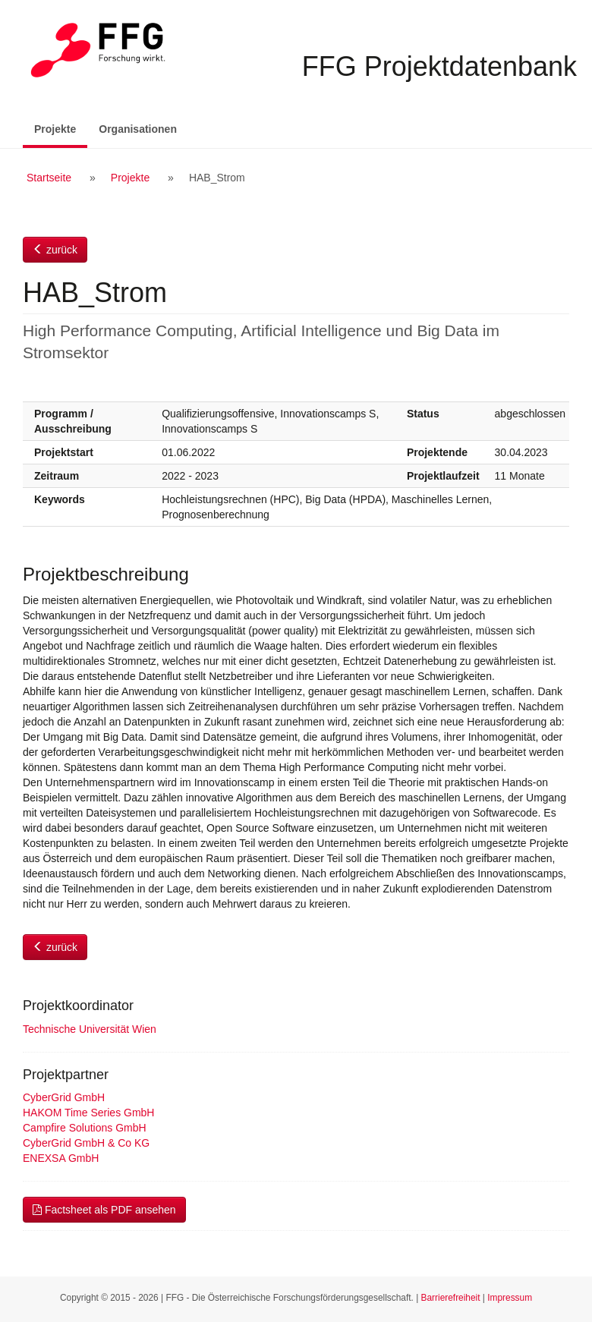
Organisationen (138, 129)
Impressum (509, 1297)
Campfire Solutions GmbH (84, 1128)
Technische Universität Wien (89, 1029)
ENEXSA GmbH (61, 1158)
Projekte (60, 128)
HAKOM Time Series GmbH (88, 1112)
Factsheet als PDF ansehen (104, 1210)
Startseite (49, 178)
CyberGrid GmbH (64, 1097)
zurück (55, 250)
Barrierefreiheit (450, 1297)
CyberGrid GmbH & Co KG (86, 1143)
